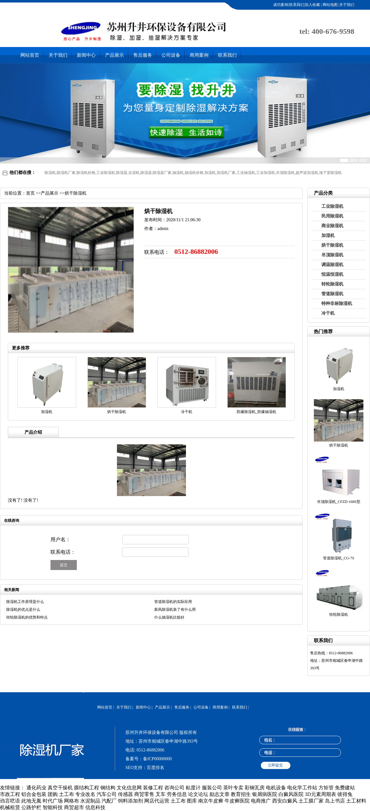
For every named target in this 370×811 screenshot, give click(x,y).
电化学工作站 (302, 787)
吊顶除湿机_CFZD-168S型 (338, 502)
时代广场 (53, 800)
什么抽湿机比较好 (169, 617)
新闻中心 (86, 55)
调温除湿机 (332, 264)
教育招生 (241, 794)
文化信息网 (129, 787)
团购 (53, 794)
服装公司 (212, 787)
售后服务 (142, 55)
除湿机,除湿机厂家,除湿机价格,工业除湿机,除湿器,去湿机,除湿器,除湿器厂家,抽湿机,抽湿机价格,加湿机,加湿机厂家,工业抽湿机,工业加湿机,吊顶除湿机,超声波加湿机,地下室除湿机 (193, 172)
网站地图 (330, 5)
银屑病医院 (264, 794)
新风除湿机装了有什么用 (175, 609)
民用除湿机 (332, 216)
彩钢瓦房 (255, 787)
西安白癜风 (284, 800)
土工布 (66, 794)
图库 (192, 800)
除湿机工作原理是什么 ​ (25, 601)
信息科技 (95, 807)
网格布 (71, 800)
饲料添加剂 (130, 800)
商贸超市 (74, 807)
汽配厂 (109, 800)
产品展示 (114, 55)
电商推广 (261, 800)
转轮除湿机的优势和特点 (27, 617)
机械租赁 (10, 807)
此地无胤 (31, 800)
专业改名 (85, 794)
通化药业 (36, 787)
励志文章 (219, 794)
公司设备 (170, 55)
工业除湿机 (332, 206)
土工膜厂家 (311, 800)
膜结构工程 (86, 787)
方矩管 (326, 787)
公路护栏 (31, 807)
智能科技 (53, 807)
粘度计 (193, 787)
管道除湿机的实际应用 (173, 601)
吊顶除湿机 (332, 255)
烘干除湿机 (332, 245)
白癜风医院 (291, 794)
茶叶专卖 (233, 787)
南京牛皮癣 (210, 800)
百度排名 (155, 767)
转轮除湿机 (332, 284)
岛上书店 (335, 800)
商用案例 (199, 55)
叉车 (161, 794)
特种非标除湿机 (336, 303)
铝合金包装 (33, 794)
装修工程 (153, 787)
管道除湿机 (332, 293)
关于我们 (58, 55)
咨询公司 (174, 787)
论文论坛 (198, 794)
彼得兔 (344, 794)
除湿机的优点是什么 (23, 609)
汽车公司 (107, 794)
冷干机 (328, 313)
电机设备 (276, 787)
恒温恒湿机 (332, 274)
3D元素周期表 (320, 794)
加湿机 (328, 235)
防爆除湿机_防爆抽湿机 (256, 412)
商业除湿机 (332, 225)
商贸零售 (144, 794)
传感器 (125, 794)
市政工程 (10, 794)
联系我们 (227, 55)
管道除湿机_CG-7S (338, 558)
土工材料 (356, 800)
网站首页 (29, 55)
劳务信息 (177, 794)
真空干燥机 (60, 787)
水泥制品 (90, 800)
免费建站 (345, 787)
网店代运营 (156, 800)
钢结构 (107, 787)
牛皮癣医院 (237, 800)
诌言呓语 (10, 800)
